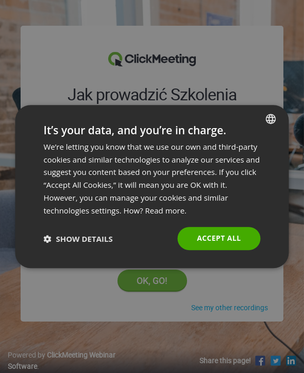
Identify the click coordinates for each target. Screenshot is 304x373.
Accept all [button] (219, 238)
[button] (78, 238)
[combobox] (271, 119)
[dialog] (152, 187)
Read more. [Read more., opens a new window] (166, 210)
